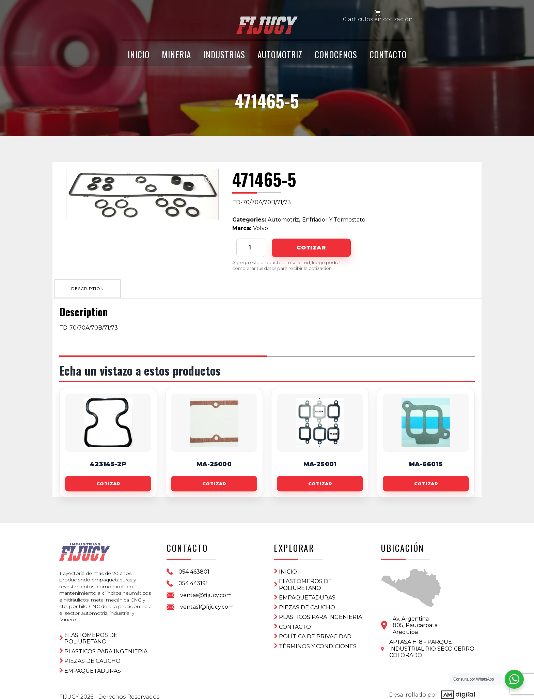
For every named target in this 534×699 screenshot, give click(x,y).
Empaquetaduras (92, 665)
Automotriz (279, 58)
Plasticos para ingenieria (105, 645)
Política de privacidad (315, 635)
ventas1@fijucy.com (207, 605)
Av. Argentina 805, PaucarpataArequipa (415, 624)
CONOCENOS (336, 58)
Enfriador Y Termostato (333, 219)
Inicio (288, 570)
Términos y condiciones (318, 645)
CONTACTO (388, 58)
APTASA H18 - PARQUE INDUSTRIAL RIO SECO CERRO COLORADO (431, 647)
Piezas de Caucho (92, 655)
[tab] (89, 287)
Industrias (224, 58)
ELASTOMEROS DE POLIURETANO (90, 632)
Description (89, 287)
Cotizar (311, 247)
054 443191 (193, 582)
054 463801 (193, 570)
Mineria (176, 58)
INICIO (139, 58)
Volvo (260, 228)
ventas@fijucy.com (206, 594)
